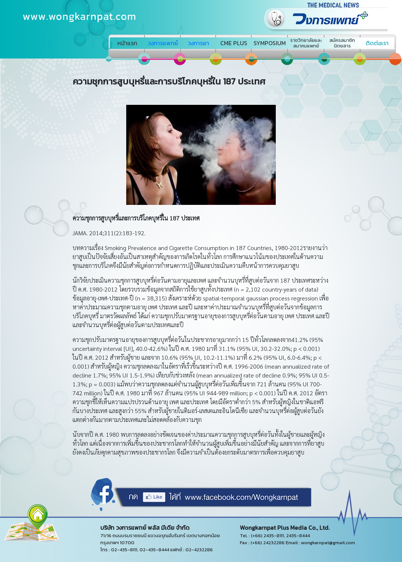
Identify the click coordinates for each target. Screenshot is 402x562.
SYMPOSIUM (270, 43)
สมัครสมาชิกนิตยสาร (342, 43)
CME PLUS (233, 43)
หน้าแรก (127, 43)
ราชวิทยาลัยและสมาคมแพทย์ (306, 43)
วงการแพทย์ (163, 43)
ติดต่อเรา (377, 43)
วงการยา (198, 43)
